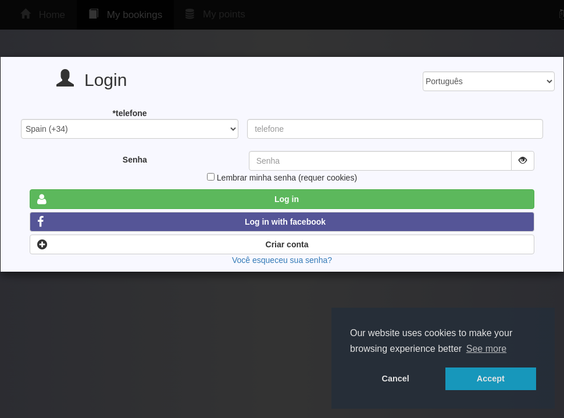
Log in (168, 199)
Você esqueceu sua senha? (282, 260)
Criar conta (172, 244)
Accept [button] (491, 378)
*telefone (130, 113)
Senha (135, 159)
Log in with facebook (181, 222)
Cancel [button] (395, 378)
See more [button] (486, 349)
